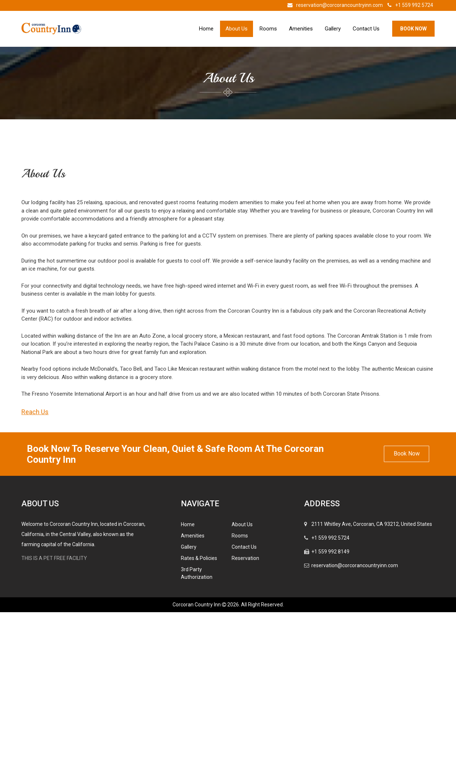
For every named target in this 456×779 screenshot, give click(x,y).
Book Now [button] (407, 620)
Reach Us (35, 578)
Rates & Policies (199, 725)
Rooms (268, 28)
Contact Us (366, 28)
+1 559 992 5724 (408, 5)
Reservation (245, 725)
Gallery (333, 28)
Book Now (413, 29)
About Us (236, 28)
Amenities (301, 28)
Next (418, 225)
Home (206, 28)
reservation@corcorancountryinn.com (333, 5)
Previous (36, 225)
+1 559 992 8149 (330, 718)
